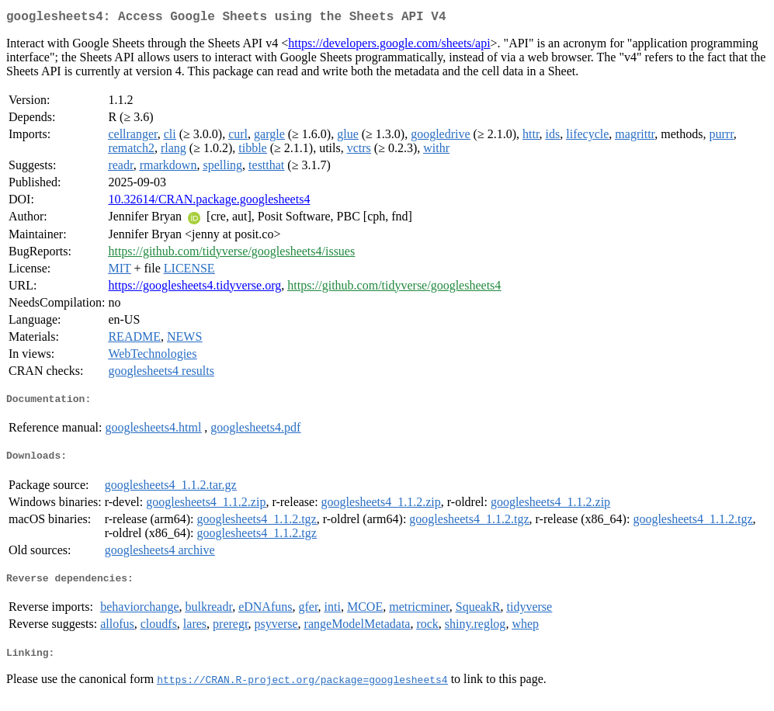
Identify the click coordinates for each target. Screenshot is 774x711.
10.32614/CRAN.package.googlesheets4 (209, 202)
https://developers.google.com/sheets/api (389, 46)
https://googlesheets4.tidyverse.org (194, 288)
